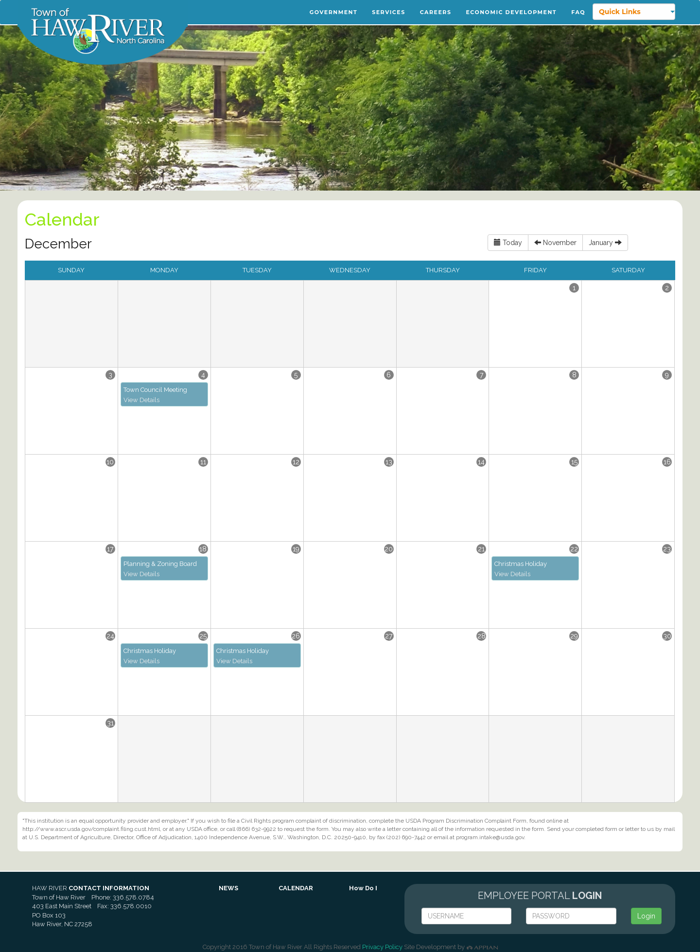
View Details (141, 400)
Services (388, 12)
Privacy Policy (382, 947)
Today (508, 243)
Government (333, 12)
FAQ (578, 12)
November (555, 243)
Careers (436, 12)
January (605, 243)
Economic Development (511, 12)
